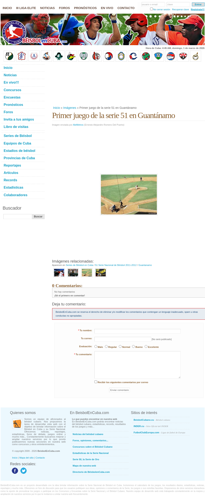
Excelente (153, 347)
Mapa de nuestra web (84, 465)
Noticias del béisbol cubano (88, 434)
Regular (112, 347)
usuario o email (150, 4)
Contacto (40, 457)
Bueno (139, 347)
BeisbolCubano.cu (152, 420)
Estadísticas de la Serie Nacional (91, 453)
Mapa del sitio (26, 457)
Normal (126, 347)
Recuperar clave (180, 9)
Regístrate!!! (198, 9)
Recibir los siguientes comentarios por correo (123, 382)
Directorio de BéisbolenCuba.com (91, 472)
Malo (100, 347)
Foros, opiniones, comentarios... (90, 440)
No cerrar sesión (161, 9)
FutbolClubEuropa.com (159, 432)
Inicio (56, 107)
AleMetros (78, 125)
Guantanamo (145, 265)
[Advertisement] (73, 84)
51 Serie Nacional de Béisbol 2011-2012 (115, 265)
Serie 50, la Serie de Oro (86, 459)
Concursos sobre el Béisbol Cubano (92, 446)
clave (170, 4)
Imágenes (69, 107)
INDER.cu (151, 426)
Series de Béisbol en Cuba (79, 265)
